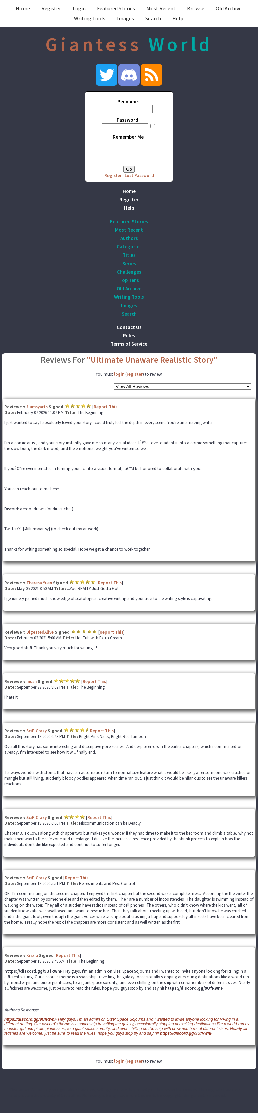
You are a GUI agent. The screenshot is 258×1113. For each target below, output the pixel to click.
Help (177, 18)
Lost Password (139, 175)
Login (79, 8)
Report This (105, 407)
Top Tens (129, 280)
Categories (129, 246)
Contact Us (129, 327)
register (135, 374)
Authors (129, 238)
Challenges (129, 272)
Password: (128, 120)
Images (125, 18)
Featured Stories (116, 8)
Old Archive (229, 8)
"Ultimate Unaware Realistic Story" (152, 359)
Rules (129, 335)
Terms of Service (129, 344)
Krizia (32, 955)
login (119, 374)
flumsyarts (37, 407)
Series (129, 263)
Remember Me (128, 137)
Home (23, 8)
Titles (129, 255)
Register (51, 8)
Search (153, 18)
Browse (195, 8)
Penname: (128, 101)
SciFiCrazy (36, 731)
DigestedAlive (40, 632)
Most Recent (161, 8)
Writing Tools (89, 18)
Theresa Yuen (39, 583)
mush (31, 681)
